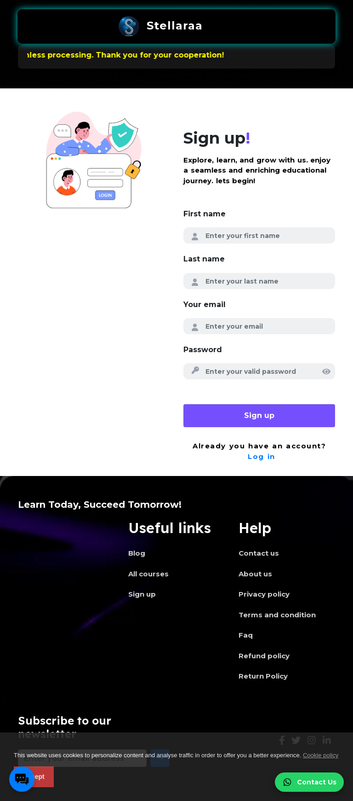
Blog (136, 553)
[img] (326, 371)
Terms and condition (277, 614)
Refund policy (264, 655)
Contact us (259, 553)
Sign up (259, 415)
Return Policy (263, 676)
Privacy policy (264, 594)
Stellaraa (161, 26)
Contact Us (309, 782)
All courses (148, 573)
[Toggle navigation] (222, 26)
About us (255, 573)
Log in (261, 456)
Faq (246, 635)
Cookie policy (320, 755)
